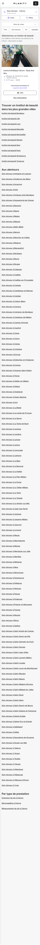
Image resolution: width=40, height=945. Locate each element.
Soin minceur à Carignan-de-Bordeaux (17, 312)
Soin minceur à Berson (11, 232)
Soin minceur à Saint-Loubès (13, 663)
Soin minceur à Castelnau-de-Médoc (17, 317)
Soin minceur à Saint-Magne (13, 679)
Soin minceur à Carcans (11, 307)
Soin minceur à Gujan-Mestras (14, 397)
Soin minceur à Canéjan (11, 296)
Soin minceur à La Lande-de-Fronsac (17, 413)
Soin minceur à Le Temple (12, 498)
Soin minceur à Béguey (11, 222)
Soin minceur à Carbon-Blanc (13, 301)
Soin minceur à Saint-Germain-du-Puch (18, 642)
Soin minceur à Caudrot (11, 328)
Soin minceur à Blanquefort (13, 248)
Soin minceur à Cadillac (11, 275)
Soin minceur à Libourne (11, 525)
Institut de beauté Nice (11, 145)
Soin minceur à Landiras (11, 434)
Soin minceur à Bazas (10, 211)
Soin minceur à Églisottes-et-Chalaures (18, 360)
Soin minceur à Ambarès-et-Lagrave (16, 174)
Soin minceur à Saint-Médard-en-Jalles (17, 690)
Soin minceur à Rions (10, 620)
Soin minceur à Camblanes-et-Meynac (17, 291)
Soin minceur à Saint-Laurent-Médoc (17, 658)
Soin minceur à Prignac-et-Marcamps (17, 604)
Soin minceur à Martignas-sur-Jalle (16, 551)
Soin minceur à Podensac (12, 599)
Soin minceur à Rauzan (11, 615)
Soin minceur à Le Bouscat (12, 466)
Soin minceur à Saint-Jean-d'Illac (15, 652)
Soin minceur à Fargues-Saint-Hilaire (17, 370)
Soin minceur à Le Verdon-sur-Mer (16, 503)
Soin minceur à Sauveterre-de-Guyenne (18, 737)
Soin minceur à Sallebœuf (12, 727)
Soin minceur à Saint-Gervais (13, 647)
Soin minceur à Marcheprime (13, 541)
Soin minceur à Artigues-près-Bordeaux (18, 195)
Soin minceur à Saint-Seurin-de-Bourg (17, 705)
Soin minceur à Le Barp (11, 461)
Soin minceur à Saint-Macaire (13, 674)
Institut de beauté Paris (11, 150)
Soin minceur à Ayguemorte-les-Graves (18, 200)
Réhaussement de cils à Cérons (14, 808)
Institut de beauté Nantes (12, 140)
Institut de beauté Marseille (13, 129)
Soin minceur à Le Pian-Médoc (14, 477)
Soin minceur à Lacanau (11, 429)
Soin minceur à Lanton (11, 445)
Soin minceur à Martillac (11, 557)
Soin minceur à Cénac (10, 333)
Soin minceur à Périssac (11, 588)
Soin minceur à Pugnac (11, 610)
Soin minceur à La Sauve (12, 418)
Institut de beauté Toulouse (13, 161)
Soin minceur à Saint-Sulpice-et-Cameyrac (19, 711)
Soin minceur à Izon (10, 402)
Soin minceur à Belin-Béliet (12, 227)
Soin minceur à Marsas (11, 546)
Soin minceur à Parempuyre (13, 578)
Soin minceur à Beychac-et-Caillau (16, 237)
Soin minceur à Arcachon (12, 184)
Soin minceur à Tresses (11, 764)
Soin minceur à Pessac (11, 594)
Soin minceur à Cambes (11, 285)
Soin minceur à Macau (11, 535)
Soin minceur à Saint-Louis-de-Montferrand (19, 668)
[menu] (3, 3)
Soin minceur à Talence (11, 748)
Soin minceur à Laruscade (12, 450)
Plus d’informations (20, 98)
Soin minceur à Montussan (12, 573)
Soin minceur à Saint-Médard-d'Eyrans (17, 684)
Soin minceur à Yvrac (10, 785)
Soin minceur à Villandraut (12, 769)
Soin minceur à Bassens (11, 206)
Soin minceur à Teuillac (11, 759)
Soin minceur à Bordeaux (12, 253)
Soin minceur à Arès (10, 190)
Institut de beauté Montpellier (14, 134)
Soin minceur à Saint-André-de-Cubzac (18, 631)
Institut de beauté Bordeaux (13, 113)
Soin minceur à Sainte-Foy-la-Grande (17, 721)
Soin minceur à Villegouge (12, 775)
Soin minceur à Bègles (11, 216)
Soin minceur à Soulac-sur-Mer (14, 743)
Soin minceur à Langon (11, 440)
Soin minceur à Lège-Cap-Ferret (15, 509)
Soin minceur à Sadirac (11, 626)
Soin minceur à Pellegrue (12, 583)
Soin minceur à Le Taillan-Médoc (15, 487)
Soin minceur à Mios (10, 567)
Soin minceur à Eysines (11, 365)
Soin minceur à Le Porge (11, 482)
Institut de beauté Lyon (11, 124)
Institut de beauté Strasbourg (14, 156)
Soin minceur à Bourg (10, 259)
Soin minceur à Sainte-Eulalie (13, 716)
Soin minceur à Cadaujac (12, 269)
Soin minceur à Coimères (12, 349)
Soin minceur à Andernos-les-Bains (16, 179)
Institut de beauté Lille (11, 119)
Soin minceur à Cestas (11, 344)
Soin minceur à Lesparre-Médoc (15, 519)
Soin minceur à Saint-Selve (12, 700)
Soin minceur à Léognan (11, 514)
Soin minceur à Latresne (11, 456)
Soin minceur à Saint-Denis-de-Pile (16, 636)
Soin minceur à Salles (10, 732)
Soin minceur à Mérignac (12, 562)
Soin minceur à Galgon (11, 386)
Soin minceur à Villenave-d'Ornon (15, 780)
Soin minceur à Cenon (11, 339)
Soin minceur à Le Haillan (12, 471)
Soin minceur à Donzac (11, 354)
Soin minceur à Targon (11, 753)
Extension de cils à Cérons (12, 798)
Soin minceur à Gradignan (12, 392)
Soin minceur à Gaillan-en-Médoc (15, 381)
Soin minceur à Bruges (11, 264)
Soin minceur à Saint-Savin (13, 695)
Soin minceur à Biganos (11, 243)
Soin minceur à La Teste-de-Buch (15, 424)
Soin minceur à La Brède (11, 408)
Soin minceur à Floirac (11, 376)
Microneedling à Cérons (11, 803)
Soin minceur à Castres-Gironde (15, 323)
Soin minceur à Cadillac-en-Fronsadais (17, 280)
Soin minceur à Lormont (11, 530)
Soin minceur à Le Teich (11, 493)
